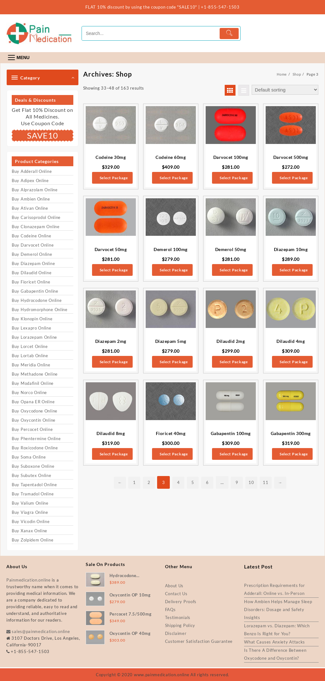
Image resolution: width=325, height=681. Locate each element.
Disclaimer (176, 633)
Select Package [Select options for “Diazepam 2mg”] (114, 361)
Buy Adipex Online (30, 180)
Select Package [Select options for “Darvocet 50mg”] (114, 270)
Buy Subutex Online (31, 475)
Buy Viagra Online (30, 512)
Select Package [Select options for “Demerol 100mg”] (174, 270)
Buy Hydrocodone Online (37, 300)
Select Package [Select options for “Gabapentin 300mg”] (294, 454)
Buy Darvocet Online (33, 245)
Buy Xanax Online (29, 530)
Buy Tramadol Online (33, 493)
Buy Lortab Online (30, 355)
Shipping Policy (180, 625)
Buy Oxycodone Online (34, 410)
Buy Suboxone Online (33, 466)
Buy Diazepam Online (33, 263)
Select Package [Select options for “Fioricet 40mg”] (174, 454)
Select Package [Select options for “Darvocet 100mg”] (234, 177)
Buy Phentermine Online (36, 438)
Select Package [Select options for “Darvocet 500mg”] (294, 177)
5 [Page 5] (192, 482)
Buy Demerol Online (32, 254)
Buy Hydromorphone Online (40, 309)
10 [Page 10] (253, 482)
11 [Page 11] (268, 482)
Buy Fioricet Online (31, 281)
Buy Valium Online (30, 503)
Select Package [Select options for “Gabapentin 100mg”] (234, 454)
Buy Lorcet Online (30, 346)
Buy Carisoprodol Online (36, 217)
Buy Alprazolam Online (35, 189)
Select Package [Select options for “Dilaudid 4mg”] (294, 361)
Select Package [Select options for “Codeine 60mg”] (174, 177)
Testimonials (177, 617)
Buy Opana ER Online (33, 401)
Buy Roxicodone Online (35, 447)
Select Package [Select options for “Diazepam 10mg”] (294, 270)
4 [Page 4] (177, 482)
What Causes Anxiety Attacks (274, 641)
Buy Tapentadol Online (34, 484)
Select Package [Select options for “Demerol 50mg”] (234, 270)
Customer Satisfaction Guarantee (199, 641)
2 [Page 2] (147, 482)
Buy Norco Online (29, 392)
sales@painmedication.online (38, 631)
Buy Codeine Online (31, 235)
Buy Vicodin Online (31, 521)
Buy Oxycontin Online (34, 420)
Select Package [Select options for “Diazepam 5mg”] (174, 361)
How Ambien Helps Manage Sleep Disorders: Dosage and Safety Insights (278, 609)
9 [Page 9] (237, 482)
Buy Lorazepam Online (34, 337)
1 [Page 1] (131, 482)
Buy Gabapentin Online (35, 291)
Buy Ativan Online (30, 208)
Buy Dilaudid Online (31, 272)
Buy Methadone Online (35, 374)
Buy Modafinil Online (33, 383)
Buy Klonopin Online (32, 318)
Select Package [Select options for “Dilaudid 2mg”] (234, 361)
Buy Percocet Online (32, 429)
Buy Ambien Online (31, 198)
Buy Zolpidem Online (32, 539)
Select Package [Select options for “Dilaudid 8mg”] (114, 454)
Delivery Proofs (181, 601)
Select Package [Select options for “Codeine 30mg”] (114, 177)
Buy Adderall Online (32, 171)
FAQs (170, 609)
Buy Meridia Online (31, 364)
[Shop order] (285, 90)
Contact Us (176, 593)
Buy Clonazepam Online (36, 226)
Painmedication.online (28, 579)
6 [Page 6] (207, 482)
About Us (174, 585)
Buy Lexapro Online (31, 327)
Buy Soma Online (29, 457)
